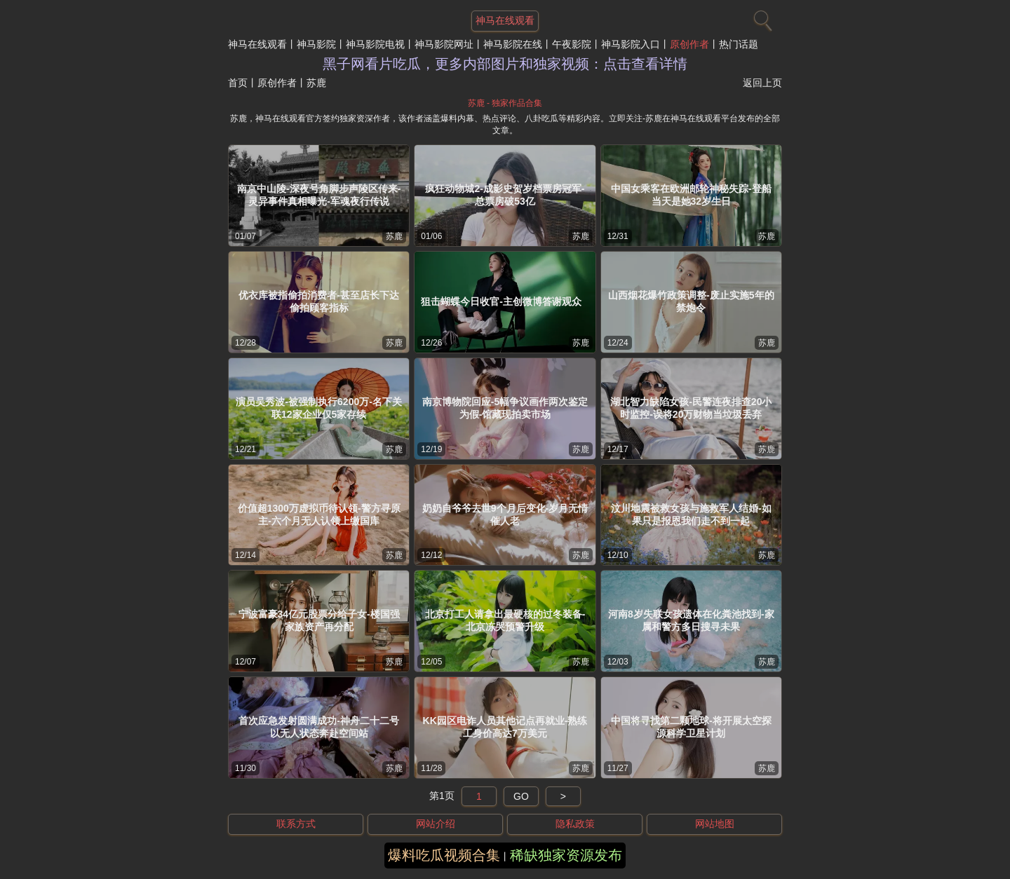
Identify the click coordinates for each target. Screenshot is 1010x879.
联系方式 (296, 823)
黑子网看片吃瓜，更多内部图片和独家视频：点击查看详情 (505, 63)
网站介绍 (435, 823)
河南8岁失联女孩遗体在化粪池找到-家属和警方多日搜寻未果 (691, 620)
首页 (238, 82)
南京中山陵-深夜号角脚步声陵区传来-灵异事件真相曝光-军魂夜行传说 (318, 195)
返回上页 (762, 82)
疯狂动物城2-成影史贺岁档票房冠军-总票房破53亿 (504, 195)
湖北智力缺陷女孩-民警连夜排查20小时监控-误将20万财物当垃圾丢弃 (691, 408)
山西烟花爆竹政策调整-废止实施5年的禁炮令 (691, 301)
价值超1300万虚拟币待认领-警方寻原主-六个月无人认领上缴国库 (319, 514)
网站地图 (714, 823)
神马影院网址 (444, 44)
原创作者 (689, 44)
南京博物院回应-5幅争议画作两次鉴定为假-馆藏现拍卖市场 (505, 408)
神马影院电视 (375, 44)
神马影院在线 (512, 44)
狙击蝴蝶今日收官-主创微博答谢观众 (501, 301)
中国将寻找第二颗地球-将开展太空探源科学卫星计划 (691, 727)
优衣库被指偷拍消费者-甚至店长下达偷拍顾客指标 (318, 301)
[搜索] (761, 18)
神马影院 (316, 44)
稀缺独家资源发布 (566, 855)
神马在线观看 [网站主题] (505, 20)
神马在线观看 (257, 44)
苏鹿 (394, 236)
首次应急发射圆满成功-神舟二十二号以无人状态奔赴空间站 (318, 727)
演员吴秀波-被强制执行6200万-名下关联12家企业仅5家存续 (318, 408)
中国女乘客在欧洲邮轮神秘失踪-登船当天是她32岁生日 (691, 195)
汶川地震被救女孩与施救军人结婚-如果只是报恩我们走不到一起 (691, 514)
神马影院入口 (630, 44)
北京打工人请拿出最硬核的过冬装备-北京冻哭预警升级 (505, 620)
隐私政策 (575, 823)
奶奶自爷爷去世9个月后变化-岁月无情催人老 (505, 514)
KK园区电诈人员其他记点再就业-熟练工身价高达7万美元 (505, 727)
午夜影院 (571, 44)
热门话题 (738, 44)
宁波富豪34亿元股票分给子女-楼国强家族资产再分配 (319, 620)
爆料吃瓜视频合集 (444, 855)
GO (521, 796)
